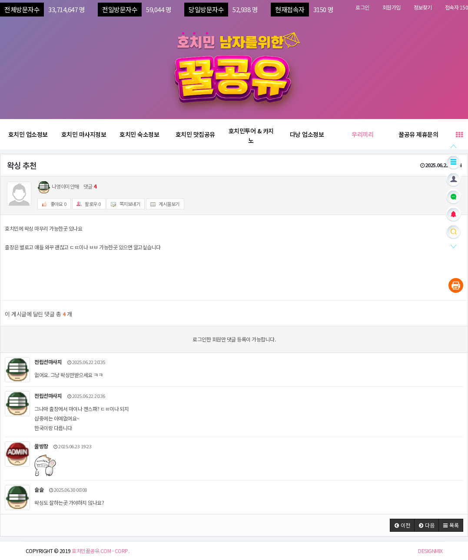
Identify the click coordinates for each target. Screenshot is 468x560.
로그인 (362, 7)
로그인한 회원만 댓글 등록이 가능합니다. (234, 339)
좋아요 (52, 204)
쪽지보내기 (123, 204)
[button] (402, 525)
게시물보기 (163, 204)
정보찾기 (423, 7)
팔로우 (87, 204)
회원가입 (391, 7)
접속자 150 (456, 7)
